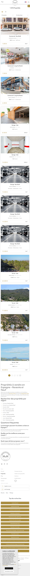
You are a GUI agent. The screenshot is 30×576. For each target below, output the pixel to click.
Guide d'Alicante (15, 503)
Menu (2, 2)
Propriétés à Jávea (15, 533)
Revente (9, 403)
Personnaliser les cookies (9, 571)
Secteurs (16, 476)
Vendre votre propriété (20, 473)
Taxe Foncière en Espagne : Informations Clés (15, 530)
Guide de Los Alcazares (15, 513)
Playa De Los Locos (15, 537)
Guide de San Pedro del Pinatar (15, 516)
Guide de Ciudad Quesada (15, 509)
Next (28, 26)
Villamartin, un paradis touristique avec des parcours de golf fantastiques (15, 540)
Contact (2, 480)
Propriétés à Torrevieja (15, 527)
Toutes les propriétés (10, 410)
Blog (2, 476)
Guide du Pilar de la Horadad (15, 520)
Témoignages (4, 478)
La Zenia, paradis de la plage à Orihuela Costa (15, 544)
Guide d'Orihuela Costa (15, 523)
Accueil (2, 471)
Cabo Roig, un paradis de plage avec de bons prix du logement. (15, 547)
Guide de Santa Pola (15, 506)
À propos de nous (18, 471)
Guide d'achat (18, 478)
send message (6, 489)
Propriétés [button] (3, 473)
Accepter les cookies (9, 568)
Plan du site (21, 559)
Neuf (12, 403)
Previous (2, 26)
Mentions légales (20, 558)
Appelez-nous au (6, 486)
